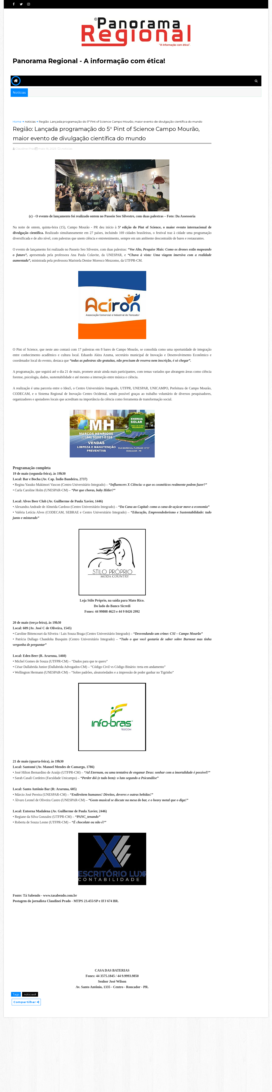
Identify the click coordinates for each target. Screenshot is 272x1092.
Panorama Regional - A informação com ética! (90, 61)
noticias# (31, 1068)
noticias (31, 121)
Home (18, 121)
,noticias (67, 161)
